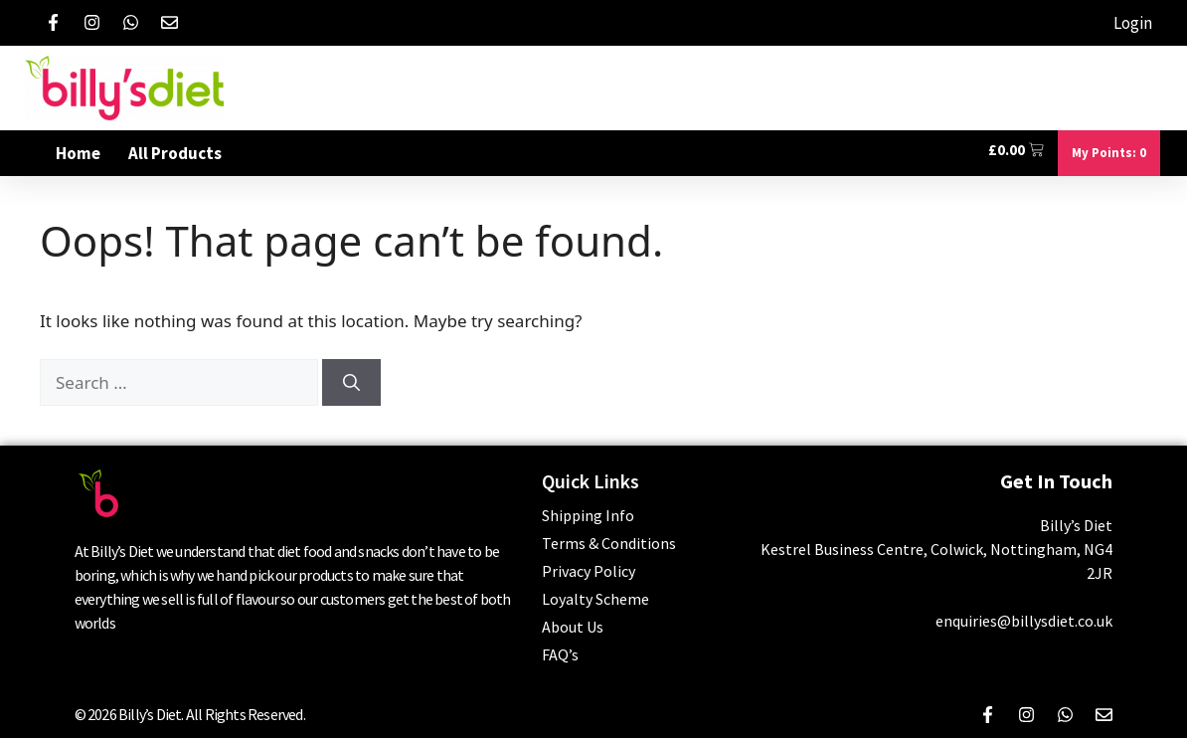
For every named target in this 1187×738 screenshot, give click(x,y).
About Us (572, 627)
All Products (175, 153)
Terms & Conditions (609, 543)
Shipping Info (588, 515)
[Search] (351, 383)
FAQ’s (560, 654)
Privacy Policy (588, 571)
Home (78, 153)
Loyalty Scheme (595, 599)
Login (1132, 23)
